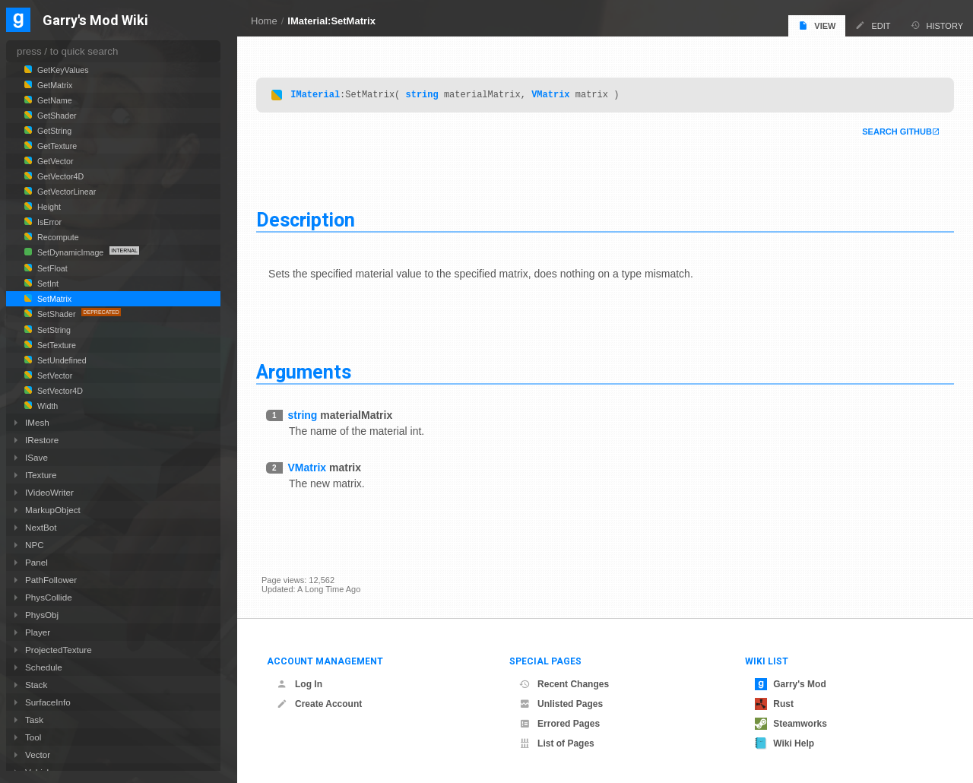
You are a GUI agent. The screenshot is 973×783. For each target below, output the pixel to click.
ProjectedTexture (58, 650)
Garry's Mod (790, 684)
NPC (34, 545)
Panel (36, 562)
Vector (37, 754)
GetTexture (56, 146)
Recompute (57, 237)
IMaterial (320, 94)
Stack (36, 684)
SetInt (47, 283)
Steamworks (791, 724)
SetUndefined (61, 360)
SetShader (56, 314)
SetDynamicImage (70, 252)
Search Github (892, 132)
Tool (33, 737)
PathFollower (51, 580)
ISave (36, 457)
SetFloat (51, 268)
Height (48, 206)
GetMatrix (53, 85)
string (426, 94)
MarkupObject (53, 510)
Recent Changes (564, 684)
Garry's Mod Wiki (95, 21)
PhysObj (42, 615)
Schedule (43, 667)
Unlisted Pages (561, 704)
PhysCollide (48, 597)
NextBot (41, 527)
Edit (872, 25)
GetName (53, 100)
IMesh (37, 422)
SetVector (53, 375)
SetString (53, 329)
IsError (48, 222)
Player (37, 632)
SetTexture (55, 345)
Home (264, 21)
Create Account (319, 704)
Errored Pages (559, 724)
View (816, 25)
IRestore (42, 440)
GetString (53, 130)
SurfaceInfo (48, 702)
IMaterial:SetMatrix (331, 21)
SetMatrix (53, 298)
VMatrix (556, 94)
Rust (774, 704)
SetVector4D (59, 390)
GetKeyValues (62, 69)
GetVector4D (59, 176)
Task (34, 719)
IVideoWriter (49, 492)
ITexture (41, 475)
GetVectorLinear (65, 191)
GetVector (54, 161)
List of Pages (556, 743)
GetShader (56, 115)
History (937, 25)
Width (46, 406)
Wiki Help (784, 743)
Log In (299, 684)
